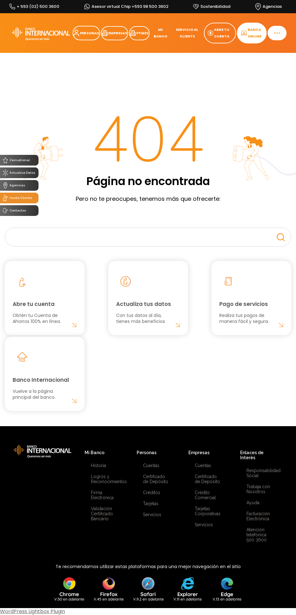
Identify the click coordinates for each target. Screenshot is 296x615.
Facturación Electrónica (258, 516)
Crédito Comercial (205, 495)
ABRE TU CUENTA (218, 33)
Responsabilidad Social (259, 473)
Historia (98, 465)
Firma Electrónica (102, 495)
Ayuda (252, 502)
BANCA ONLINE (251, 33)
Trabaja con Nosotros (258, 489)
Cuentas (151, 465)
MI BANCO (160, 33)
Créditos (151, 492)
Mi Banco (94, 452)
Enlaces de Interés (251, 455)
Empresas (199, 452)
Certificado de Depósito (155, 479)
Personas (147, 452)
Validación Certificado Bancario (102, 513)
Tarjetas (150, 503)
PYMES (139, 33)
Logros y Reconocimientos (104, 479)
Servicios (152, 514)
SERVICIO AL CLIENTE (187, 33)
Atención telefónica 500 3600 (256, 534)
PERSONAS (86, 33)
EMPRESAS (114, 33)
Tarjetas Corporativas (208, 511)
